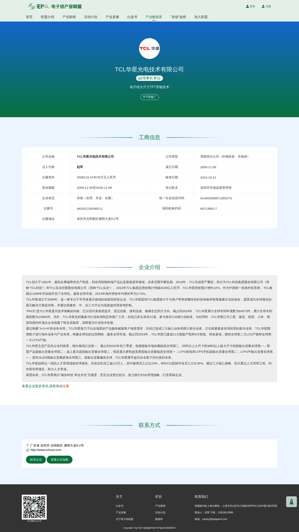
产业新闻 (69, 17)
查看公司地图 (59, 459)
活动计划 (90, 17)
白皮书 (132, 17)
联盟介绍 (47, 17)
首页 (29, 17)
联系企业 (36, 459)
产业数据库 (154, 17)
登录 (56, 386)
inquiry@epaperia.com (214, 519)
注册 (65, 386)
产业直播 (112, 17)
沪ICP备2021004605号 (165, 528)
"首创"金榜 (178, 17)
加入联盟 (201, 17)
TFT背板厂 (149, 97)
